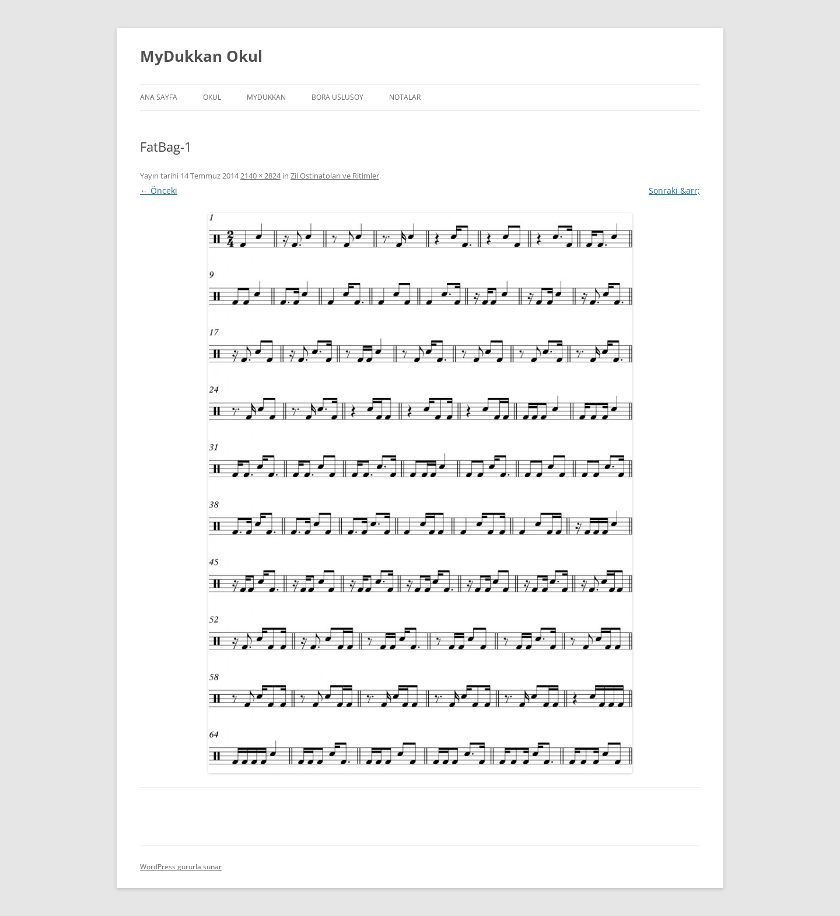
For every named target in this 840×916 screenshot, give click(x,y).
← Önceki (158, 190)
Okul (212, 97)
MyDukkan (266, 97)
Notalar (405, 97)
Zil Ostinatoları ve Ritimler (334, 175)
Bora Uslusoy (337, 97)
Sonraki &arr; (674, 190)
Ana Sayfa (158, 97)
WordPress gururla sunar (181, 867)
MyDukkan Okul (201, 56)
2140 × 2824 (260, 175)
